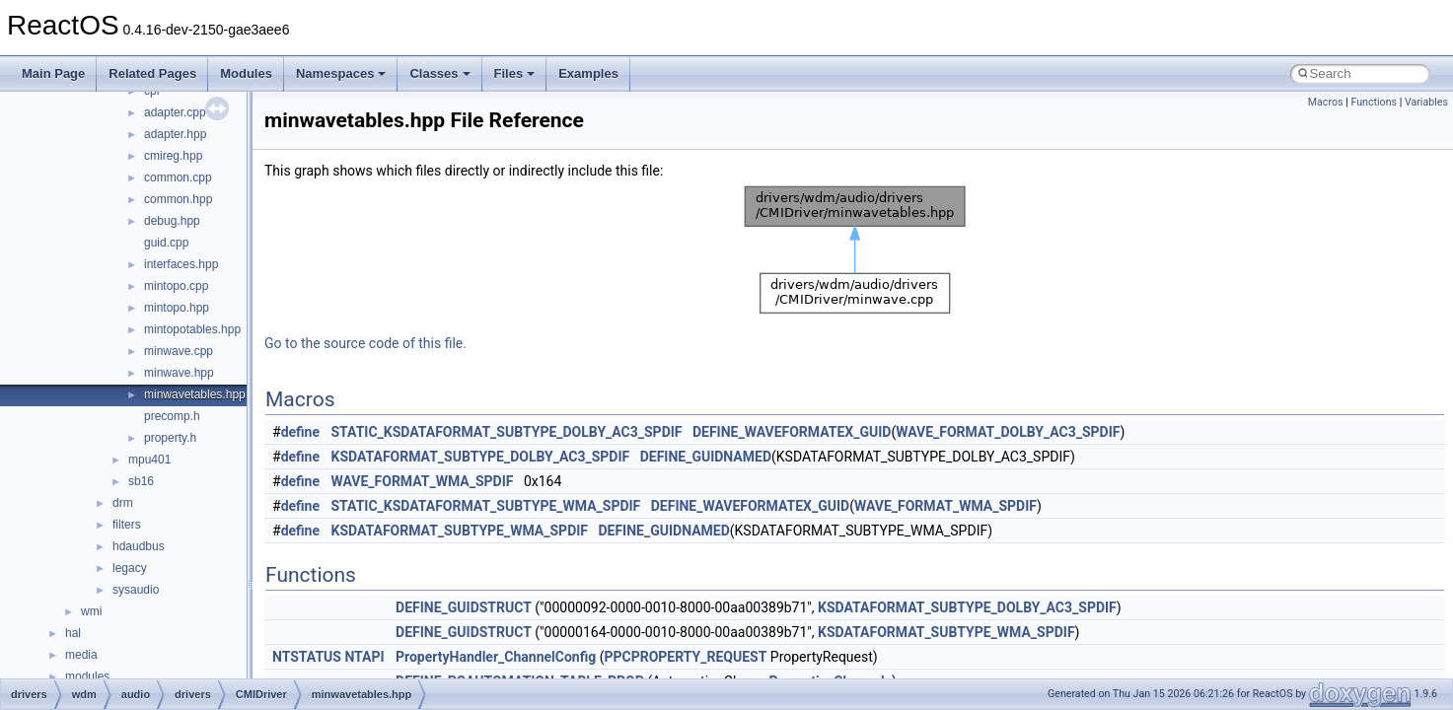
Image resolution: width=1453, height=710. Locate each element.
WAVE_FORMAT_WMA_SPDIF (422, 481)
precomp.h (172, 416)
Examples (588, 73)
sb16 (141, 481)
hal (73, 633)
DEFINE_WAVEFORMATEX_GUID (791, 432)
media (81, 655)
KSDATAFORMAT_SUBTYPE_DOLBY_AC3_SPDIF (480, 456)
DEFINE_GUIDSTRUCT (464, 607)
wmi (91, 611)
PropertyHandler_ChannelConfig (496, 657)
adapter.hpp (175, 134)
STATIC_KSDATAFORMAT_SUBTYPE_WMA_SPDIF (486, 506)
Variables (1426, 102)
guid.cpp (166, 242)
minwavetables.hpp (195, 394)
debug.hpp (172, 221)
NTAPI (364, 657)
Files (515, 73)
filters (126, 525)
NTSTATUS (306, 657)
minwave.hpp (179, 373)
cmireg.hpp (173, 156)
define (300, 432)
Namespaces (341, 73)
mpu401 (149, 459)
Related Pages (152, 73)
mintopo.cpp (176, 286)
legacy (129, 568)
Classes (439, 73)
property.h (170, 438)
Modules (246, 73)
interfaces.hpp (181, 264)
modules (87, 676)
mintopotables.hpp (192, 329)
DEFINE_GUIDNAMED (705, 456)
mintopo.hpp (176, 308)
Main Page (53, 73)
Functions (1373, 102)
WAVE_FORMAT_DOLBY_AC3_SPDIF (1008, 432)
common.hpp (178, 199)
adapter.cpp (175, 112)
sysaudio (135, 590)
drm (122, 503)
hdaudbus (138, 546)
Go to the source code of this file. (365, 343)
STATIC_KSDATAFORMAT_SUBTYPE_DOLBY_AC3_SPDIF (507, 432)
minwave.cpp (178, 351)
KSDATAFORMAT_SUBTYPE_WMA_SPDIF (460, 530)
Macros (1326, 102)
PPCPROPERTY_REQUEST (685, 657)
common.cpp (178, 177)
